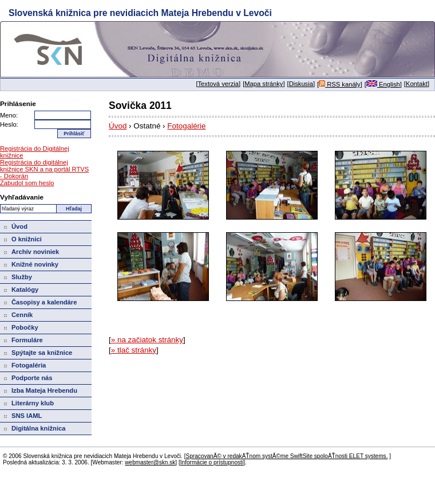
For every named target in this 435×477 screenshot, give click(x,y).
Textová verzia (218, 83)
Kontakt (417, 83)
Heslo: (9, 124)
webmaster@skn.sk (150, 462)
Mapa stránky (263, 83)
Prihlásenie (18, 103)
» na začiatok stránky (147, 339)
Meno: (9, 115)
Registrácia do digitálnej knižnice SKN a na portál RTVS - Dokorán (44, 169)
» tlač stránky (133, 350)
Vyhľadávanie (21, 197)
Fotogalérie (186, 126)
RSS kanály (340, 84)
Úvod (117, 126)
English (383, 84)
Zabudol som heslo (27, 182)
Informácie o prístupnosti (211, 462)
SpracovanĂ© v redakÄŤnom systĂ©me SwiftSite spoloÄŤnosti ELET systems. (286, 456)
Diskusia (301, 83)
